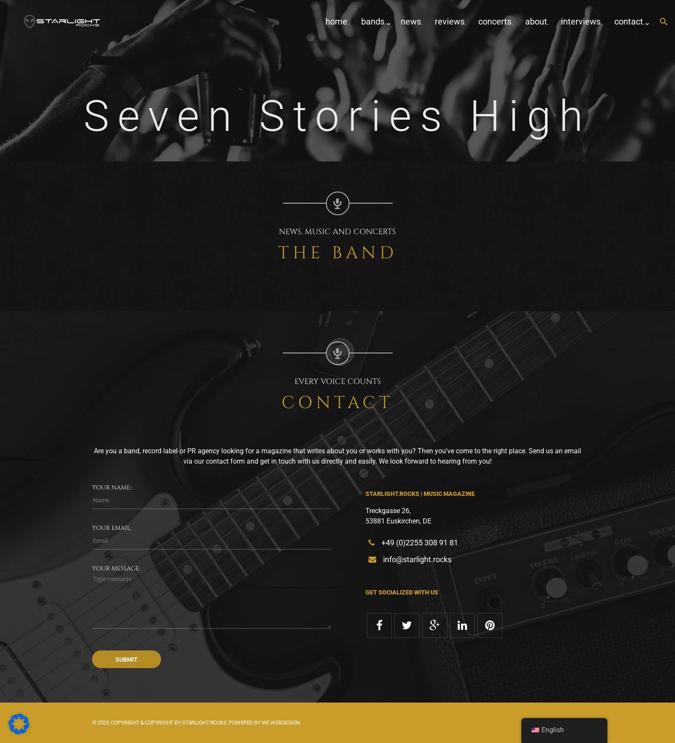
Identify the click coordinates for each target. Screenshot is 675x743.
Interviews (581, 21)
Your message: (116, 568)
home (336, 21)
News (411, 21)
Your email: (112, 528)
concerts (494, 21)
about (536, 21)
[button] (663, 22)
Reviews (449, 21)
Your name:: (112, 487)
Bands (372, 21)
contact (628, 21)
